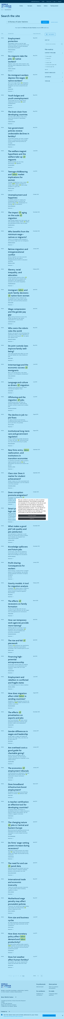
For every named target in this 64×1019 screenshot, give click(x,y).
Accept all (32, 518)
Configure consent (32, 515)
